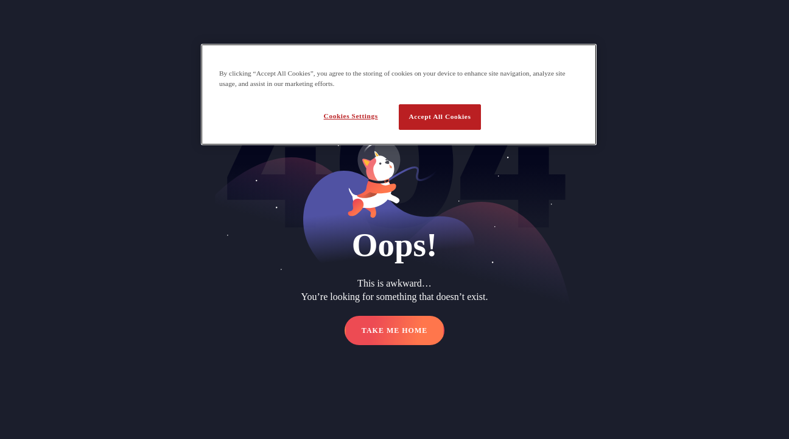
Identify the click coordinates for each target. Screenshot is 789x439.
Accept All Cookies (440, 116)
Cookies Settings (351, 116)
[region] (399, 94)
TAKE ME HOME (394, 330)
